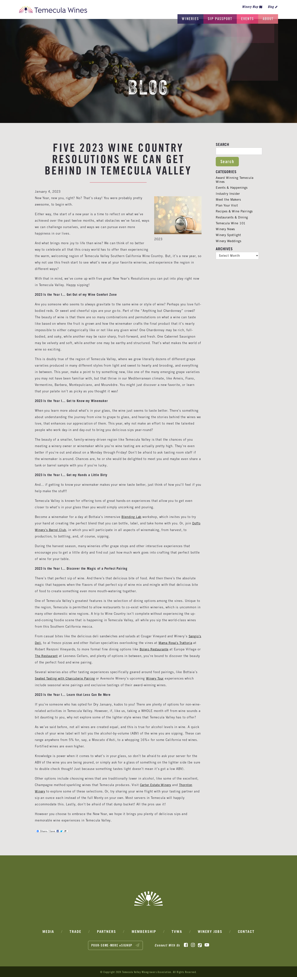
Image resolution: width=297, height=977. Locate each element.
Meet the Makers (229, 199)
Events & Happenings (232, 187)
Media (48, 931)
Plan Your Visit (227, 205)
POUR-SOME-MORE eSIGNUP (115, 944)
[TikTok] (200, 944)
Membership (144, 931)
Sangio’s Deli (45, 642)
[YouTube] (207, 944)
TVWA (177, 931)
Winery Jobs (210, 931)
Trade (75, 931)
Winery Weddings (229, 241)
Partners (106, 931)
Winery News (226, 229)
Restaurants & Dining (232, 217)
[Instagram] (193, 944)
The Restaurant (75, 655)
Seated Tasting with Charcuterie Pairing (66, 678)
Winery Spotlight (229, 235)
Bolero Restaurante (173, 649)
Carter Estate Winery (156, 784)
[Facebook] (186, 944)
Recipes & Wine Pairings (235, 211)
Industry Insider (228, 194)
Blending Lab (131, 517)
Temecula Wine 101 (231, 223)
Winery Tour (157, 678)
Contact (246, 931)
